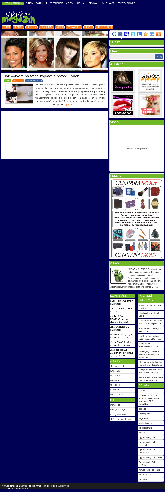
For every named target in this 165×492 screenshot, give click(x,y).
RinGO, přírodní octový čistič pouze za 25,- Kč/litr (150, 337)
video (69, 3)
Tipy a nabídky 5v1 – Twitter (151, 457)
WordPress (63, 486)
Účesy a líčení (104, 27)
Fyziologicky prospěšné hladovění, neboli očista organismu (149, 354)
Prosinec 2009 (116, 394)
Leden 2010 (115, 390)
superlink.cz (144, 433)
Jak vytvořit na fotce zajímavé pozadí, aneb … (44, 76)
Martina (113, 334)
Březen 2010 (116, 380)
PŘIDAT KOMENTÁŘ (34, 81)
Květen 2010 (115, 371)
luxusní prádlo (145, 414)
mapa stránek (54, 3)
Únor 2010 (115, 385)
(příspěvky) (117, 409)
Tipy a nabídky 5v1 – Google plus (148, 451)
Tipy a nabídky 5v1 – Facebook (148, 443)
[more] (69, 104)
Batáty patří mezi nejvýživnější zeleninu (148, 345)
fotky (39, 3)
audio (7, 27)
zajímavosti (74, 27)
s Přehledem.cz (145, 428)
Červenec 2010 (117, 366)
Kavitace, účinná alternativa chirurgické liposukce (151, 379)
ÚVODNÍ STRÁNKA (13, 3)
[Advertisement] (54, 135)
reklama (94, 3)
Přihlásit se (115, 405)
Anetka (113, 316)
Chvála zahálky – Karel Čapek (149, 314)
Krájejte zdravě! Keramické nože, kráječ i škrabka (150, 371)
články (18, 27)
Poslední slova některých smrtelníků (150, 329)
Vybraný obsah (94, 32)
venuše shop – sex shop (149, 470)
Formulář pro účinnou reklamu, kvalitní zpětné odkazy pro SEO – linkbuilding (149, 399)
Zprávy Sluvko (126, 3)
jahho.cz (142, 409)
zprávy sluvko (145, 475)
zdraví (88, 27)
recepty (31, 27)
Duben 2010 (115, 375)
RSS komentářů (20, 488)
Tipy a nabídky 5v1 (147, 437)
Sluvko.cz (108, 3)
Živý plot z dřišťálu (118, 350)
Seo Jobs (143, 479)
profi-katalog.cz (145, 423)
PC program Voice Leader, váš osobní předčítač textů (150, 363)
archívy (81, 3)
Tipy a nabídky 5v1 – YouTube (148, 463)
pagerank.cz (144, 418)
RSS (4, 488)
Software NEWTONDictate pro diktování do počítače (150, 322)
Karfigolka (114, 301)
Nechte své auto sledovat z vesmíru (150, 306)
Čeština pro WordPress (120, 419)
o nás (29, 3)
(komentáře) (118, 414)
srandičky (46, 27)
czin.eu (142, 391)
